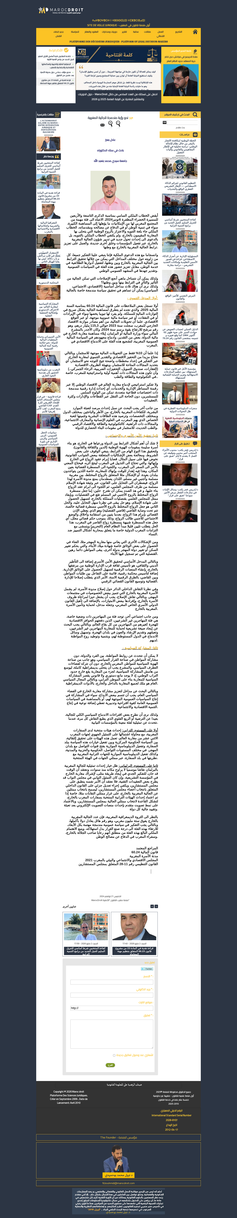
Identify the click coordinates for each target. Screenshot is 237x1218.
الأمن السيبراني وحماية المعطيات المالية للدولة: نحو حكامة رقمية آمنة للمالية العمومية (48, 342)
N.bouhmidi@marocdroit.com (118, 1183)
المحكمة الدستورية (48, 282)
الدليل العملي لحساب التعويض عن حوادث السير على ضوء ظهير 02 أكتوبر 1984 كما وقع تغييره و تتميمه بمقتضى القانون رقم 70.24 (180, 334)
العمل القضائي (160, 34)
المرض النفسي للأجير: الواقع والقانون (180, 297)
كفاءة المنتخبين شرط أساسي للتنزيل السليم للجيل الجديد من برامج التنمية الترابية (56, 57)
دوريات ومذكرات (109, 32)
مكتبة (136, 32)
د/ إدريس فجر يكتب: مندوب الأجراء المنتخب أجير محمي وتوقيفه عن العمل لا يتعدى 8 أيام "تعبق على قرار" (180, 454)
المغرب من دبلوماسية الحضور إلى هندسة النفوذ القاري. (48, 372)
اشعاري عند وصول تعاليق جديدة (134, 1055)
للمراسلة (75, 32)
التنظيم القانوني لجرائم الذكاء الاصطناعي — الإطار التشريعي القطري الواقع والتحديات (180, 186)
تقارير (124, 32)
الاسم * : (148, 976)
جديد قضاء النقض (58, 34)
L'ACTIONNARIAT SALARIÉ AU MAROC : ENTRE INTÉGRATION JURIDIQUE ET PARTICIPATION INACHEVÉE (48, 126)
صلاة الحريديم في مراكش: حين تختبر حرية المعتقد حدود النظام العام (181, 59)
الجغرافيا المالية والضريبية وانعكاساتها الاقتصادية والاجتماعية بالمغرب (58, 65)
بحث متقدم (180, 127)
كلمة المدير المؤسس (181, 51)
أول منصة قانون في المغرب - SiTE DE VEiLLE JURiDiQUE (118, 25)
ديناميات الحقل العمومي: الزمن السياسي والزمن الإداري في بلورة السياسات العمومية (49, 438)
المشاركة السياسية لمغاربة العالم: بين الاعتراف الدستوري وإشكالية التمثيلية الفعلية (48, 309)
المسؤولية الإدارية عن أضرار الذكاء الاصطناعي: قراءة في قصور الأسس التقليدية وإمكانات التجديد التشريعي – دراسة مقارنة (180, 260)
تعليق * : (148, 1015)
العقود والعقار (91, 32)
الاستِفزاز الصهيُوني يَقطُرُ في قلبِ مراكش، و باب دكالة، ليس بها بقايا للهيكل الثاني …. (48, 257)
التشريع (178, 32)
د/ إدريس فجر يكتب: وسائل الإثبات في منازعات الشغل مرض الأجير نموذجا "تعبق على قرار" (180, 492)
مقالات (147, 32)
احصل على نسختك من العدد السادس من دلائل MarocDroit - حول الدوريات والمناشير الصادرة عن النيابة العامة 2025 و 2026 (118, 97)
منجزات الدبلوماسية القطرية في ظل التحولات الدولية (180, 410)
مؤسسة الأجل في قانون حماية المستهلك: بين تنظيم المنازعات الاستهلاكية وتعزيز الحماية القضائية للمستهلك (180, 373)
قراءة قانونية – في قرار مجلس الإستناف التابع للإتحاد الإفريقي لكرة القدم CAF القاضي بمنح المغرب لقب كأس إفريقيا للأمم (49, 404)
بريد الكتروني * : (144, 989)
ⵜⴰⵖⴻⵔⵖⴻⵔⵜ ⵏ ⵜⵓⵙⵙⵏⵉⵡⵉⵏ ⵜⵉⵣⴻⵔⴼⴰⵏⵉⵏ (118, 20)
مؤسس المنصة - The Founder (118, 1137)
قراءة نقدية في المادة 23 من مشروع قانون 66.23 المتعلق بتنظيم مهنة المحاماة (57, 81)
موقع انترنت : (146, 1002)
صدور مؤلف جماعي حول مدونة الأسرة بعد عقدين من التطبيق (57, 73)
